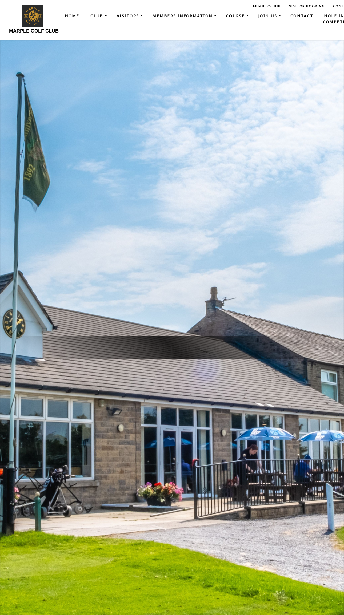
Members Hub (267, 6)
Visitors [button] (129, 15)
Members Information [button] (183, 15)
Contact (301, 15)
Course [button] (236, 15)
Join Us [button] (268, 15)
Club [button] (97, 15)
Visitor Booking (307, 6)
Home (72, 15)
